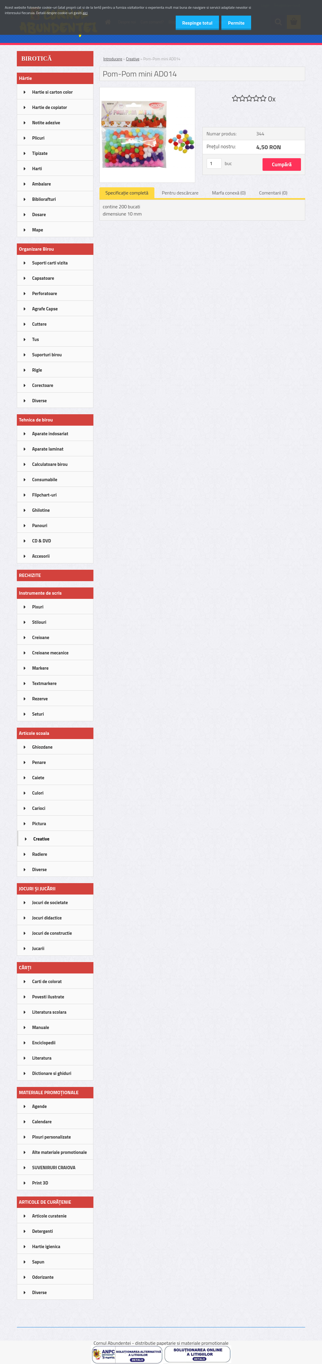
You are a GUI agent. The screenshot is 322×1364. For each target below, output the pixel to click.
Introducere (112, 59)
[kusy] (214, 163)
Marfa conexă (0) (229, 192)
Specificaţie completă (126, 192)
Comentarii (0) (273, 192)
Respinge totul (194, 22)
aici (85, 13)
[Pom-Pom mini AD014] (147, 89)
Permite (235, 22)
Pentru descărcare (180, 192)
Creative (133, 59)
